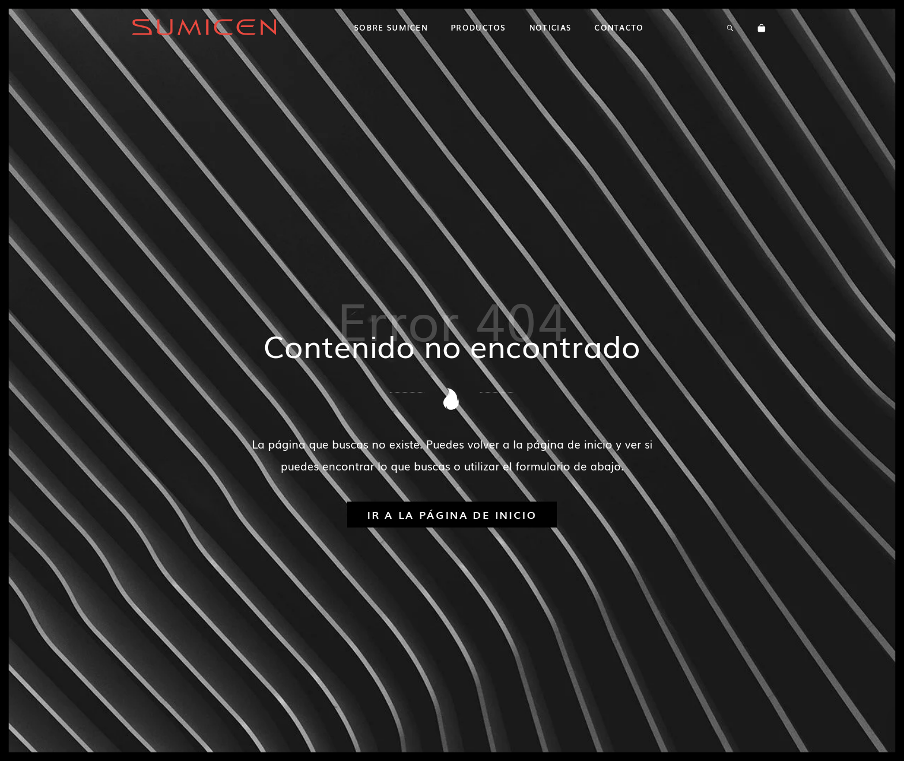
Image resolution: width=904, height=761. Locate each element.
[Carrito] (761, 27)
